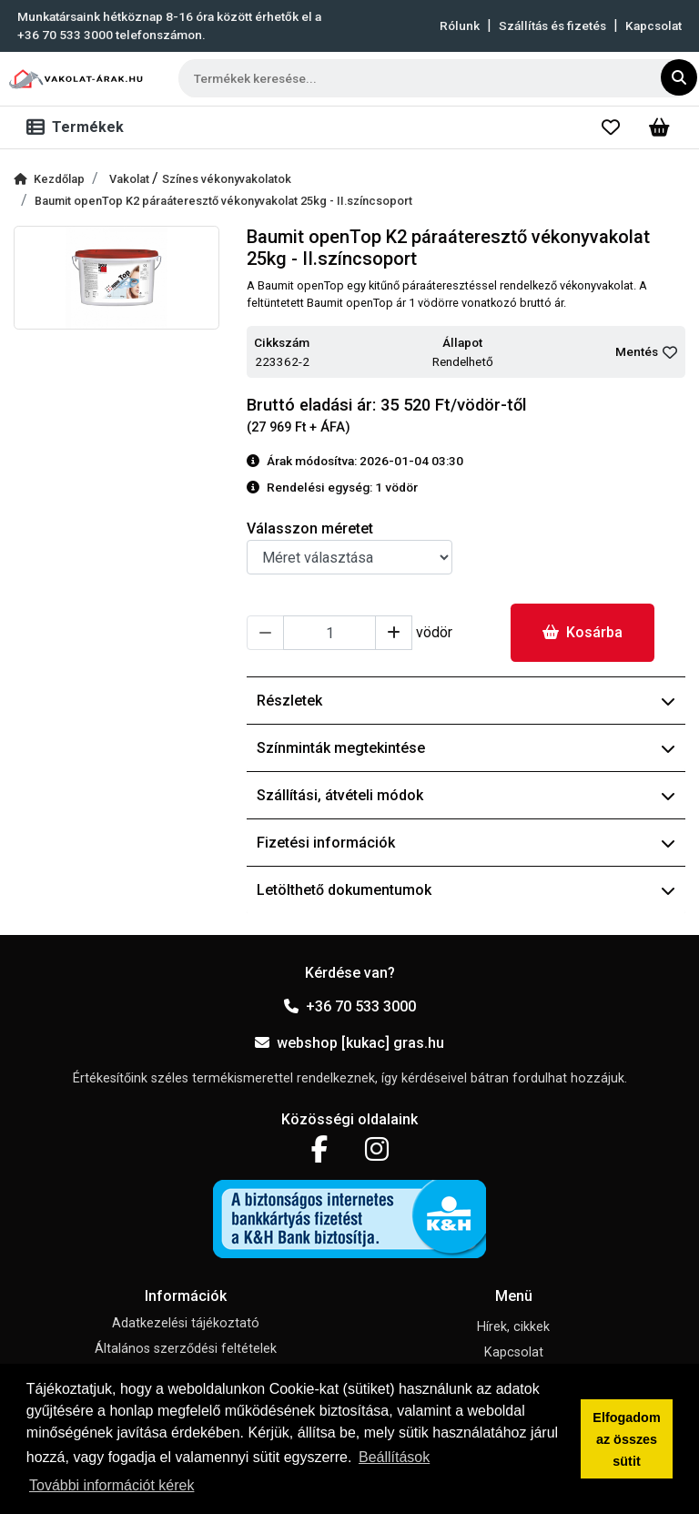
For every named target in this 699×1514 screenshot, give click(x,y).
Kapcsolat (653, 25)
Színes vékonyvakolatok (226, 179)
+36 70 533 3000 (350, 1006)
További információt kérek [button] (111, 1485)
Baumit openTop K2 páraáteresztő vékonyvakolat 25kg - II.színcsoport (223, 201)
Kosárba (582, 632)
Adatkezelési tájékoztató (185, 1323)
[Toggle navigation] (79, 127)
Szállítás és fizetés (552, 25)
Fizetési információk (466, 842)
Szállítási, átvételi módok (466, 795)
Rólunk (460, 25)
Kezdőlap (49, 179)
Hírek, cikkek (513, 1327)
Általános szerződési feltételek (186, 1349)
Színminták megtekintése (466, 748)
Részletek (466, 700)
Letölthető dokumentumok (466, 890)
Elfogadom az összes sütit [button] (626, 1439)
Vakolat (130, 179)
